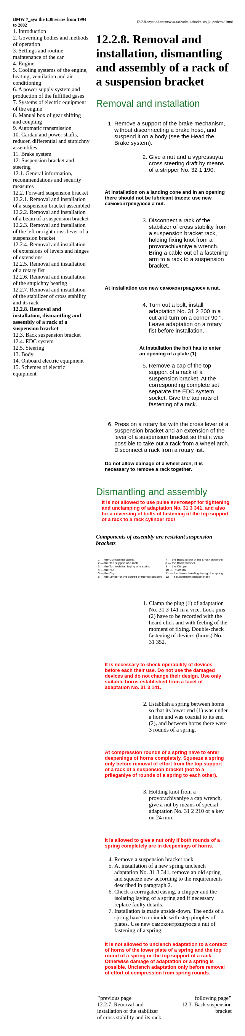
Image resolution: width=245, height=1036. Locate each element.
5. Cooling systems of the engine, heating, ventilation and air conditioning (50, 76)
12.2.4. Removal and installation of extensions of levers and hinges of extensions (51, 250)
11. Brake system (32, 154)
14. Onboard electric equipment (48, 361)
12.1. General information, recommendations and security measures (47, 179)
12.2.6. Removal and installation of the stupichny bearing (49, 280)
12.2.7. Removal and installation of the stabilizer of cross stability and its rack (49, 296)
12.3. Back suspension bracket (47, 335)
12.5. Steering (28, 348)
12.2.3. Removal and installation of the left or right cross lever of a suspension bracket (50, 231)
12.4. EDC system (33, 341)
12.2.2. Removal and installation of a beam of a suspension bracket (51, 215)
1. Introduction (29, 31)
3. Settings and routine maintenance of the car (38, 54)
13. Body (23, 354)
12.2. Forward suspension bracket (50, 193)
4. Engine (23, 63)
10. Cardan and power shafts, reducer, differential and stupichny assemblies (51, 140)
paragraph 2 (157, 885)
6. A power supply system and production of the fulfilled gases (48, 92)
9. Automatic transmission (42, 128)
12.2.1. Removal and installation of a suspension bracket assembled (51, 202)
